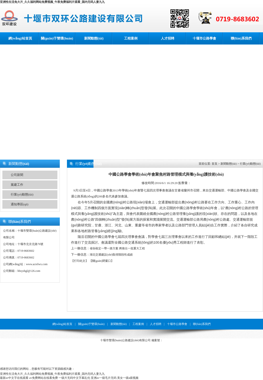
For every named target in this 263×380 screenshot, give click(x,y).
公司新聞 (17, 175)
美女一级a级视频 (127, 378)
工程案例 (130, 38)
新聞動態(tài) (94, 38)
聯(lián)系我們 (241, 38)
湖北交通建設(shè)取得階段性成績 (111, 254)
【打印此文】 (79, 261)
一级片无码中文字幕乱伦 (74, 378)
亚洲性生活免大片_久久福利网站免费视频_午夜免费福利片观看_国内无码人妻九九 (52, 2)
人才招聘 (167, 38)
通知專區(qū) (19, 204)
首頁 (214, 163)
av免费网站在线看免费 (43, 378)
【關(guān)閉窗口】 (101, 261)
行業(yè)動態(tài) (22, 194)
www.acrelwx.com (37, 264)
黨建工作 (17, 184)
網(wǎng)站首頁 (20, 38)
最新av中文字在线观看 (14, 378)
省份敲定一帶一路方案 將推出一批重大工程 (117, 248)
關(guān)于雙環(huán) (57, 38)
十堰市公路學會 (204, 38)
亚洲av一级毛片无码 (103, 378)
